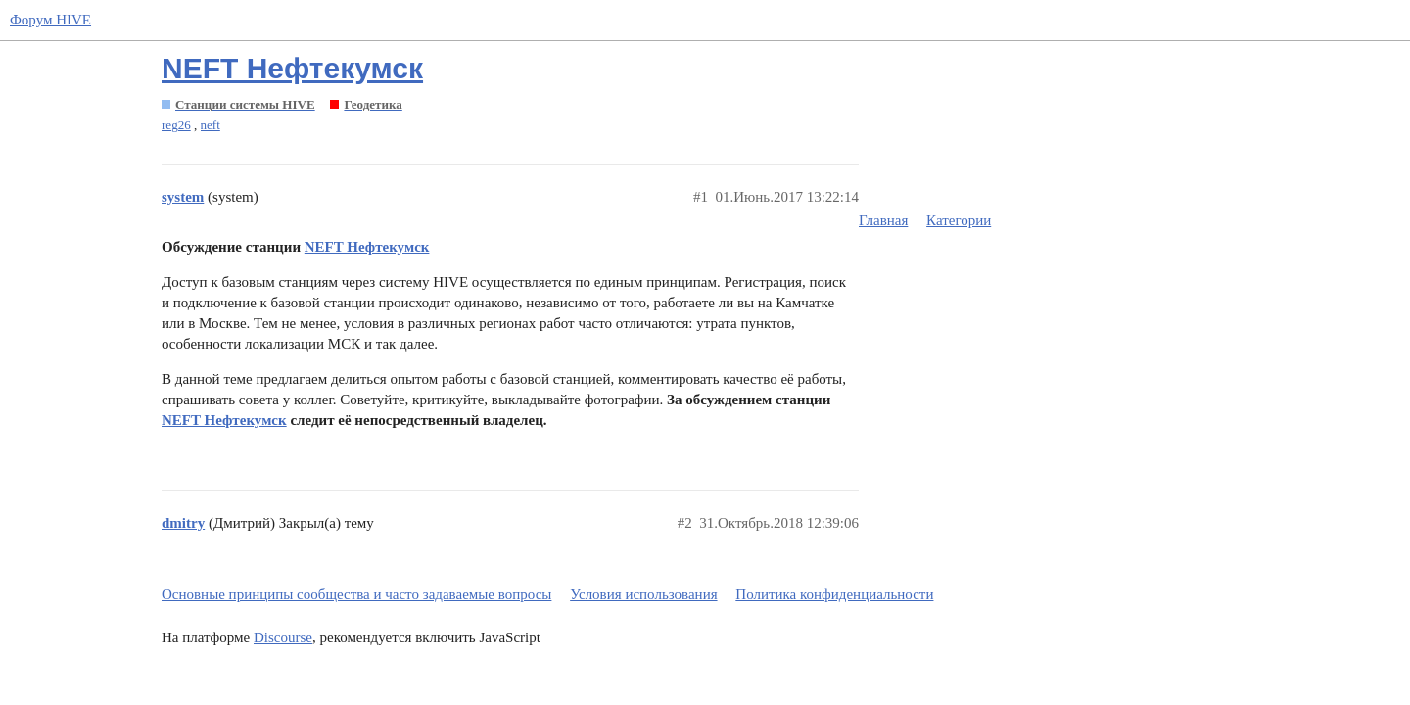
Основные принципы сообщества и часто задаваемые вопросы (356, 594)
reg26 (176, 125)
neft (210, 125)
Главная (883, 220)
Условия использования (643, 594)
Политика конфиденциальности (834, 594)
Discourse (283, 637)
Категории (958, 220)
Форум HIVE (50, 19)
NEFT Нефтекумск (292, 68)
